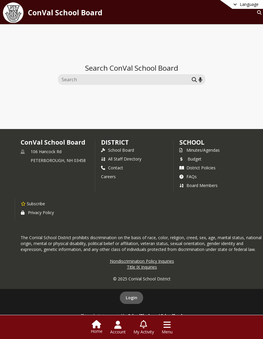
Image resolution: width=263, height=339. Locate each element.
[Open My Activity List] (143, 327)
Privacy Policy (37, 212)
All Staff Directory (121, 159)
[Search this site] (125, 79)
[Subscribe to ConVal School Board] (33, 203)
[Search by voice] (200, 79)
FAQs (188, 176)
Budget (190, 159)
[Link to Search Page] (258, 12)
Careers (108, 176)
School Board (117, 150)
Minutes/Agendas (199, 150)
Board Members (198, 185)
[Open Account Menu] (118, 327)
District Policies (197, 168)
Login (131, 297)
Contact (112, 168)
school (191, 142)
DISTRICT (115, 142)
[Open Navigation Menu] (167, 327)
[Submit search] (194, 79)
